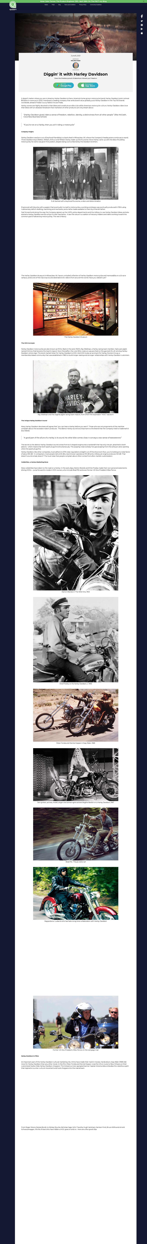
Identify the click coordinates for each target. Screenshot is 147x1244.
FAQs (53, 4)
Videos (46, 4)
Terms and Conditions (69, 4)
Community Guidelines (96, 4)
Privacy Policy (82, 4)
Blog (59, 4)
